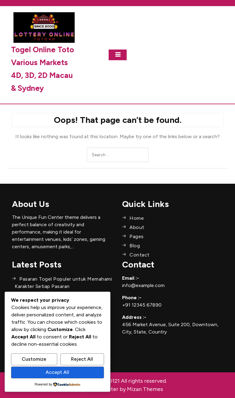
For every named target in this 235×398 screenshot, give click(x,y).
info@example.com (143, 285)
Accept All (57, 372)
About (136, 227)
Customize (34, 359)
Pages (136, 236)
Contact (139, 255)
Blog (134, 246)
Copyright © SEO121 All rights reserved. (118, 381)
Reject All (82, 359)
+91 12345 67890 (142, 305)
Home (136, 218)
